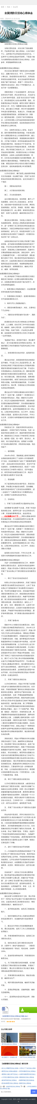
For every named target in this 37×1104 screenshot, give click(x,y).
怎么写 (15, 7)
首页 (2, 7)
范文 (8, 7)
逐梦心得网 (16, 1099)
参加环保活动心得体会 (9, 1080)
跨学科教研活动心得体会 (27, 1071)
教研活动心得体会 (25, 1083)
